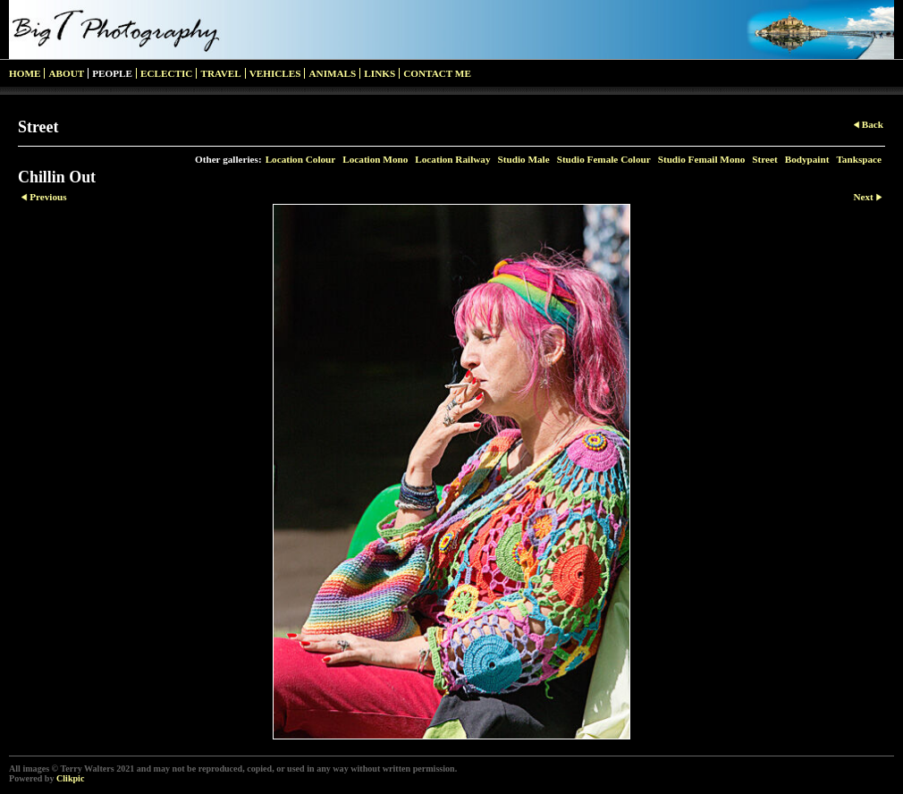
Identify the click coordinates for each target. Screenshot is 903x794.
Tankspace (859, 159)
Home (24, 73)
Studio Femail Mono (702, 159)
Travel (220, 73)
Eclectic (166, 73)
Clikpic (70, 778)
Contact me (437, 73)
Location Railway (452, 159)
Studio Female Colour (604, 159)
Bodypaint (807, 159)
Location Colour (301, 159)
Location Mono (375, 159)
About (66, 73)
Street (764, 159)
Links (379, 73)
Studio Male (524, 159)
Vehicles (275, 73)
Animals (332, 73)
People (112, 73)
